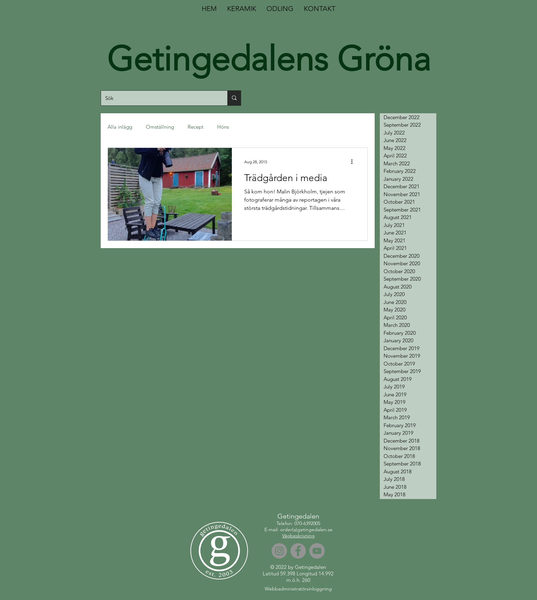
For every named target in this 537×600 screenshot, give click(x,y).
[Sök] (159, 98)
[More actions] (354, 162)
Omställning (160, 127)
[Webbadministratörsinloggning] (298, 589)
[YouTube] (317, 551)
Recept (195, 127)
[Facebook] (298, 551)
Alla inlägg (120, 127)
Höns (223, 127)
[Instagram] (279, 551)
